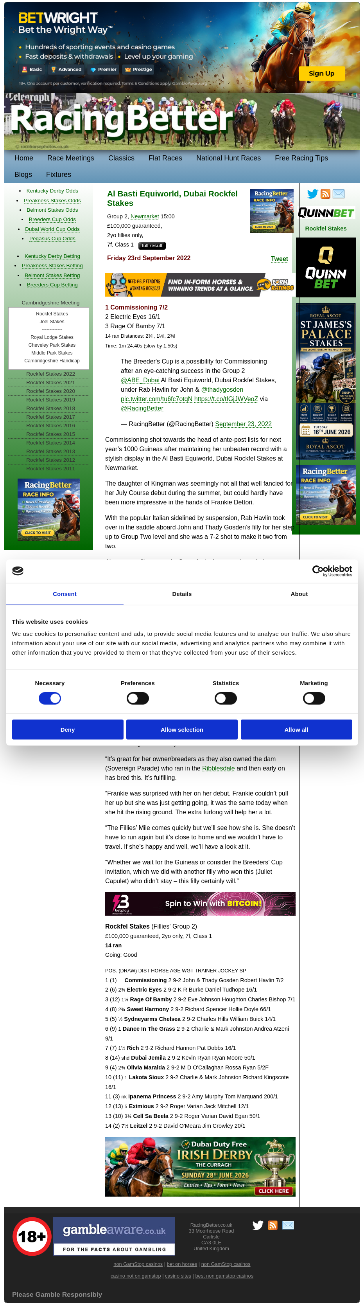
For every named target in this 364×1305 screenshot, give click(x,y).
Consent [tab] (65, 593)
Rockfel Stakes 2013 (50, 451)
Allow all (296, 729)
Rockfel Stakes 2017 (50, 417)
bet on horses (182, 1264)
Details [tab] (182, 593)
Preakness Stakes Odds (52, 200)
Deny (68, 729)
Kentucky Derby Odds (52, 191)
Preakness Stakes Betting (52, 265)
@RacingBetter (142, 408)
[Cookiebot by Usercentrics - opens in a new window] (318, 571)
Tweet (279, 259)
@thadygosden (222, 389)
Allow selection (182, 729)
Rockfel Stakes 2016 (50, 425)
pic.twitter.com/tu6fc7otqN (156, 399)
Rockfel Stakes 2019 (50, 400)
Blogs (23, 174)
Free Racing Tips (301, 158)
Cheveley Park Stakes (52, 345)
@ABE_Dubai (140, 380)
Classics (121, 158)
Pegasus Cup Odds (52, 238)
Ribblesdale (218, 768)
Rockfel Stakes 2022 (50, 374)
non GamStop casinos (138, 1264)
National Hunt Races (228, 158)
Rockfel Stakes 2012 (50, 460)
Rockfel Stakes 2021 (50, 382)
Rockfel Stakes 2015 (50, 434)
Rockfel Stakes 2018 (50, 408)
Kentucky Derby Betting (52, 256)
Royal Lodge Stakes (52, 337)
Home (23, 158)
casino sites (178, 1276)
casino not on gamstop (136, 1276)
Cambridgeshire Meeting (51, 303)
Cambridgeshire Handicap (51, 361)
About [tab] (299, 593)
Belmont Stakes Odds (52, 210)
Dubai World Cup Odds (52, 229)
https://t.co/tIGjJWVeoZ (226, 399)
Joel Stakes (51, 321)
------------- (52, 329)
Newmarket (145, 216)
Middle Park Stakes (51, 353)
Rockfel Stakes (52, 314)
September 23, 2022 (243, 424)
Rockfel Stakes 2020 (50, 391)
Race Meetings (70, 158)
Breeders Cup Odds (52, 219)
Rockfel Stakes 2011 (50, 469)
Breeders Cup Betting (52, 285)
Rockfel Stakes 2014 (50, 443)
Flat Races (165, 158)
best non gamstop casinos (224, 1276)
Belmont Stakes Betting (52, 275)
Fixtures (58, 174)
